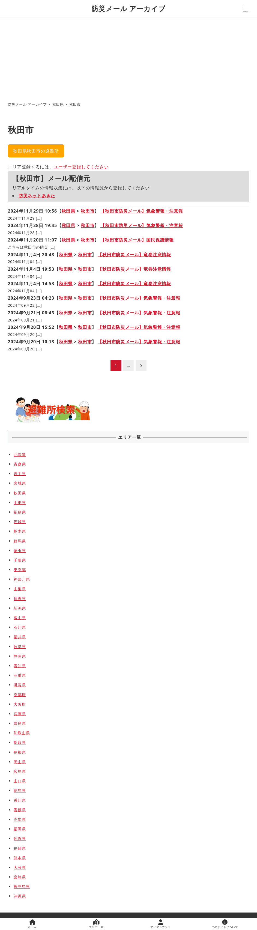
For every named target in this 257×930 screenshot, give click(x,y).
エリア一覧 (96, 924)
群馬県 (20, 541)
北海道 (20, 454)
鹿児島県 (22, 886)
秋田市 (87, 211)
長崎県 (20, 848)
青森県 (20, 464)
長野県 (20, 598)
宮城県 (20, 483)
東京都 (20, 569)
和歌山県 (22, 732)
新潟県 (20, 608)
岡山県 (20, 761)
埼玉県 (20, 550)
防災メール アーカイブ (128, 8)
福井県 (20, 636)
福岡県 (20, 828)
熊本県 (20, 857)
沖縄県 (20, 896)
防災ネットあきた (37, 196)
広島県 (20, 771)
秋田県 (68, 211)
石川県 (20, 627)
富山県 (20, 617)
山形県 (20, 502)
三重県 (20, 675)
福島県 (20, 512)
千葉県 (20, 560)
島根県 (20, 752)
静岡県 (20, 656)
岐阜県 (20, 646)
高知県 (20, 819)
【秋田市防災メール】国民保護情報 (137, 240)
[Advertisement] (128, 58)
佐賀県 (20, 838)
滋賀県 (20, 684)
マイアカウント (160, 924)
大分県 (20, 867)
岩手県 (20, 473)
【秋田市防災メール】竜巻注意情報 (134, 255)
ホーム (32, 924)
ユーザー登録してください (81, 167)
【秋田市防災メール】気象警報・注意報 (141, 211)
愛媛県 (20, 809)
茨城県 (20, 521)
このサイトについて (225, 924)
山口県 (20, 780)
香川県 (20, 800)
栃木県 (20, 531)
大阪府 (20, 704)
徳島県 (20, 790)
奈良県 (20, 723)
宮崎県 (20, 877)
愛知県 (20, 665)
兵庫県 (20, 713)
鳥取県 (20, 742)
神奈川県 (22, 579)
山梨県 (20, 588)
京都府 (20, 694)
